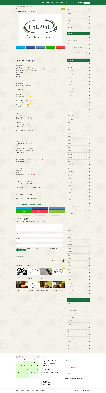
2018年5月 (70, 269)
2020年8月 (70, 178)
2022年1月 (70, 150)
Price (57, 2)
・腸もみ (38, 204)
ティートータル (71, 338)
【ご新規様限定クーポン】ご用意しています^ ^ (78, 48)
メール (18, 238)
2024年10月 (70, 74)
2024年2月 (70, 84)
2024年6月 (70, 81)
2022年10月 (70, 119)
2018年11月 (70, 248)
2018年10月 (70, 251)
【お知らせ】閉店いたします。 (76, 44)
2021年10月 (70, 157)
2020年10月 (70, 171)
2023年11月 (70, 91)
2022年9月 (70, 122)
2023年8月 (70, 95)
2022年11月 (70, 115)
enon (81, 390)
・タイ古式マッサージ (73, 313)
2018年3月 (70, 276)
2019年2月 (70, 237)
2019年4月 (70, 230)
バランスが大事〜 (74, 40)
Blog (75, 2)
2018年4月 (70, 272)
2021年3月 (70, 161)
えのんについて (24, 204)
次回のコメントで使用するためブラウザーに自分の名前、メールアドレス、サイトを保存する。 (37, 248)
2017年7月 (70, 293)
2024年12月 (70, 67)
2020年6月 (70, 185)
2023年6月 (70, 101)
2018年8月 (70, 258)
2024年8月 (70, 77)
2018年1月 (70, 282)
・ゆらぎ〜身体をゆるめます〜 (75, 310)
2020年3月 (70, 195)
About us (47, 2)
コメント (18, 222)
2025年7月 (70, 63)
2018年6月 (70, 265)
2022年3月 (70, 143)
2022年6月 (70, 133)
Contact (66, 2)
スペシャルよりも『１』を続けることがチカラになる (78, 53)
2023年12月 (70, 88)
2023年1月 (70, 112)
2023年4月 (70, 105)
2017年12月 (70, 286)
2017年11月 (70, 289)
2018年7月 (70, 262)
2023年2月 (70, 108)
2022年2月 (70, 147)
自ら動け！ (72, 37)
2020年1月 (70, 202)
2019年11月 (70, 209)
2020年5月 (70, 189)
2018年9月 (70, 255)
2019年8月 (70, 220)
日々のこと (70, 348)
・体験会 (70, 320)
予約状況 (70, 341)
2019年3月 (70, 234)
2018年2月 (70, 279)
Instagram (80, 2)
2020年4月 (70, 192)
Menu (52, 2)
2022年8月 (70, 126)
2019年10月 (70, 213)
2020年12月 (70, 164)
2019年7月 (70, 223)
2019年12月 (70, 206)
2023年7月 (70, 98)
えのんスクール (71, 327)
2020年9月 (70, 175)
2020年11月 (70, 168)
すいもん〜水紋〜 (71, 334)
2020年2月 (70, 199)
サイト (17, 243)
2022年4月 (70, 140)
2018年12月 (70, 244)
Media (71, 2)
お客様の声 (70, 331)
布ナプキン (70, 345)
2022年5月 (70, 136)
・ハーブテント (32, 204)
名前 (17, 233)
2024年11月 (70, 70)
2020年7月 (70, 182)
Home (42, 2)
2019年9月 (70, 216)
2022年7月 (70, 129)
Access (61, 2)
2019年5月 (70, 227)
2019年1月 (70, 241)
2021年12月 (70, 154)
